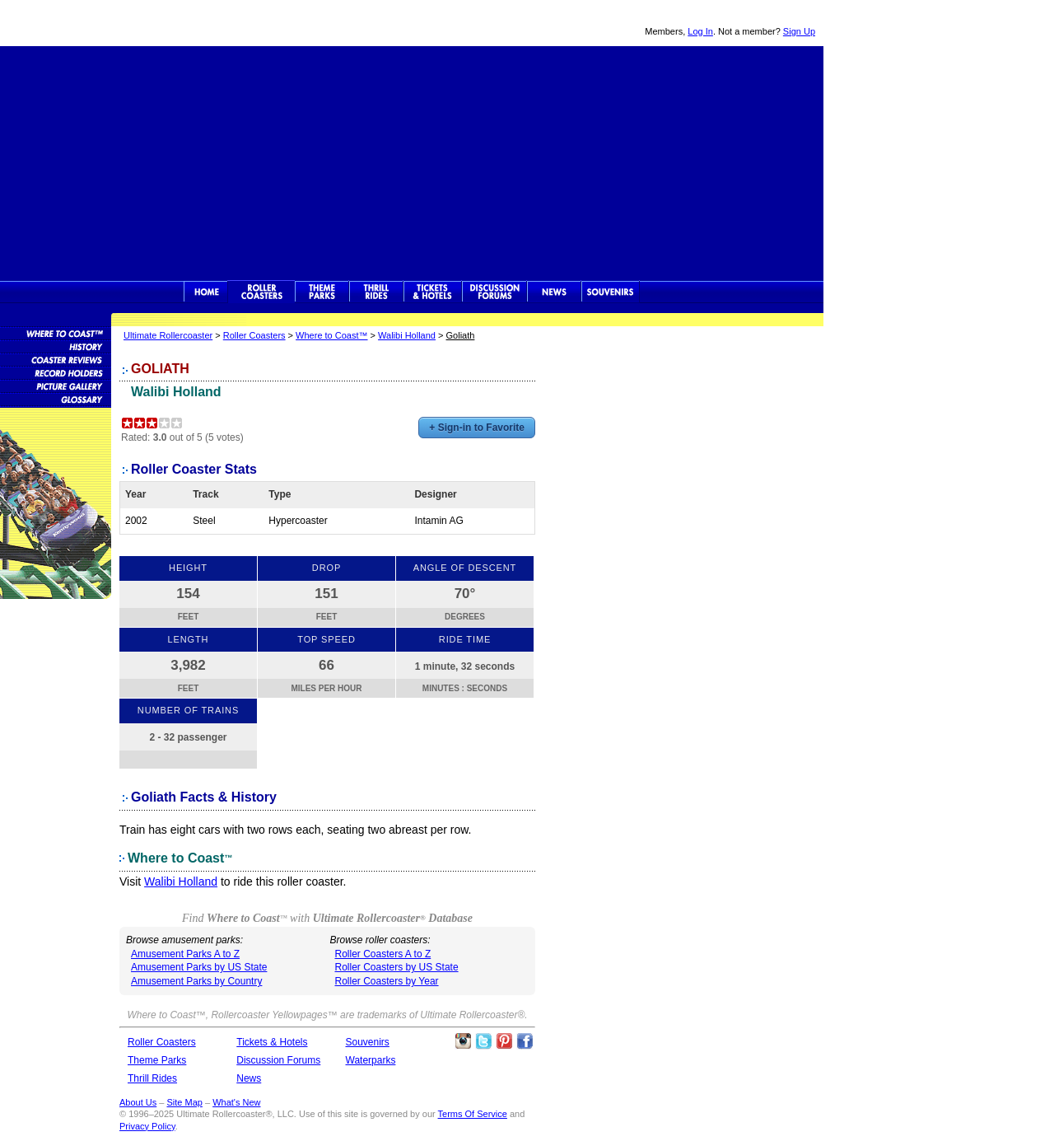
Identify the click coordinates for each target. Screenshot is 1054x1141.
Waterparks (371, 1060)
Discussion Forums (494, 291)
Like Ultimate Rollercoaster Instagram (463, 1041)
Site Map (184, 1102)
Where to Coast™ (331, 335)
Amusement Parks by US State (199, 967)
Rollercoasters (261, 291)
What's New (236, 1102)
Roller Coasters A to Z (383, 954)
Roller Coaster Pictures (55, 385)
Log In (700, 31)
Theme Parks (322, 291)
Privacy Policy (147, 1126)
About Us (137, 1102)
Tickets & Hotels (271, 1042)
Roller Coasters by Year (387, 981)
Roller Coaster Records (55, 372)
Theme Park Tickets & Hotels (432, 291)
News (554, 291)
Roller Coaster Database (55, 333)
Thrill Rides (376, 291)
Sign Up (799, 31)
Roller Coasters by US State (397, 967)
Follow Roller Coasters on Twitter (483, 1041)
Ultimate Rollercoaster (115, 23)
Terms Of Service (472, 1114)
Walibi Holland (407, 335)
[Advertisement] (411, 161)
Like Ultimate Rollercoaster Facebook (524, 1041)
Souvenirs (610, 291)
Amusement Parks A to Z (185, 954)
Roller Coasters (254, 335)
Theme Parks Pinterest (504, 1041)
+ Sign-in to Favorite (477, 427)
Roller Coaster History (55, 346)
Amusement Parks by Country (196, 981)
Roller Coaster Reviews (55, 359)
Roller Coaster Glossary (55, 398)
